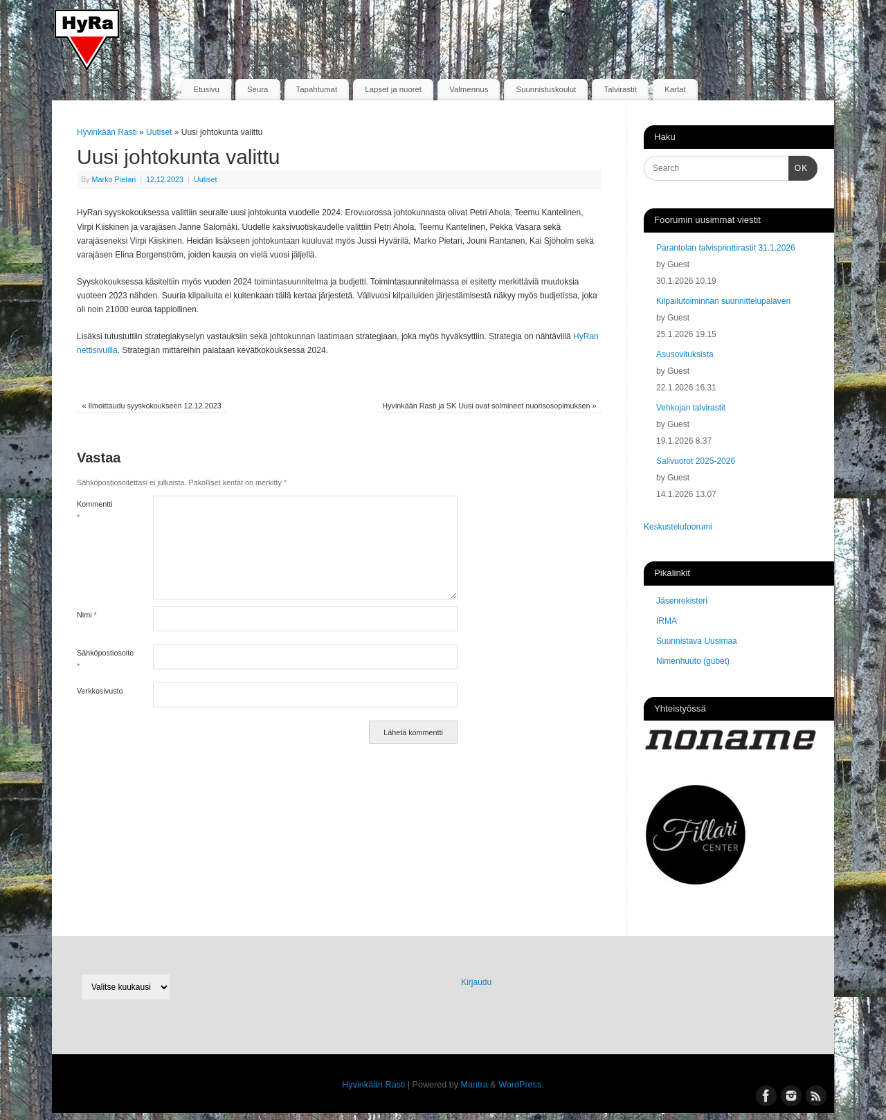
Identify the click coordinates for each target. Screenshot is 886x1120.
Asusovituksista (685, 354)
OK (798, 167)
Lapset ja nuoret (393, 89)
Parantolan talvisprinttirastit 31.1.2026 (725, 248)
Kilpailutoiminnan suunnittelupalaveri (723, 301)
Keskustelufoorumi (678, 527)
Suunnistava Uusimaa (696, 641)
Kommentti (95, 510)
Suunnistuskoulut (546, 89)
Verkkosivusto (96, 691)
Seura (257, 89)
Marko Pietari (114, 179)
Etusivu (206, 89)
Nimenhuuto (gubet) (693, 661)
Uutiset (159, 132)
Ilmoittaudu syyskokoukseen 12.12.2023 (152, 405)
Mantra (474, 1085)
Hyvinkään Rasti (107, 132)
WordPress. (521, 1085)
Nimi (87, 615)
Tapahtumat (317, 89)
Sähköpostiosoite (96, 659)
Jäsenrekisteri (681, 601)
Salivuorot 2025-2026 (695, 461)
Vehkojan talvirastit (690, 408)
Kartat (674, 89)
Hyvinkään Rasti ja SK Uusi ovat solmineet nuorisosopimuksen (489, 405)
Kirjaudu (476, 982)
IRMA (666, 621)
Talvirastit (620, 89)
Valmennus (468, 89)
